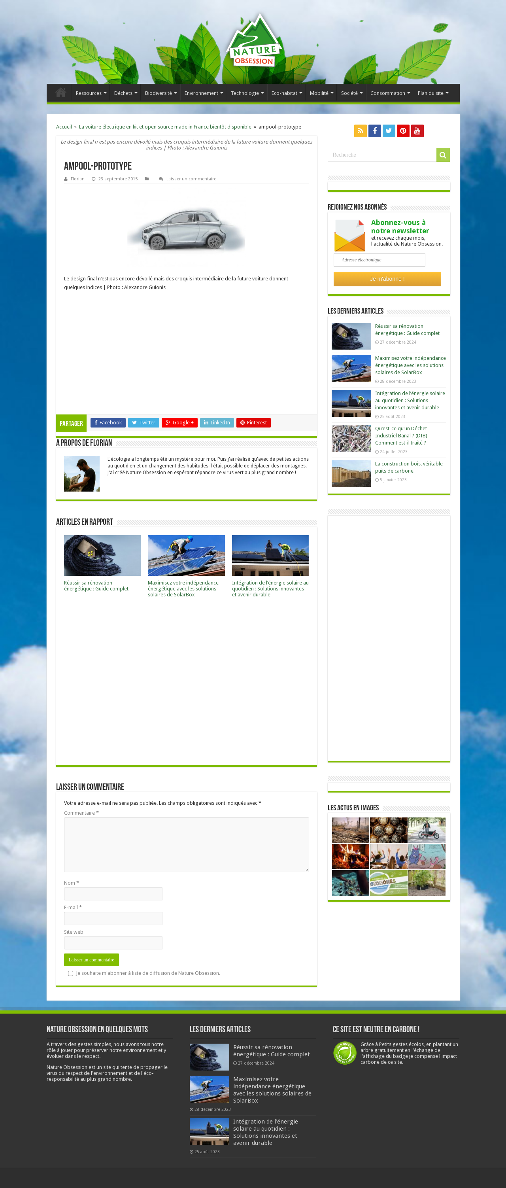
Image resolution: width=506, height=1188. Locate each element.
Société (349, 93)
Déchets (123, 93)
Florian (78, 179)
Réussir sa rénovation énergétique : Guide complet (96, 586)
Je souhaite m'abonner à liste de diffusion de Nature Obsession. (144, 973)
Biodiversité (158, 93)
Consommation (387, 93)
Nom (71, 883)
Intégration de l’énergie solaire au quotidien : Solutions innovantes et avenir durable (270, 589)
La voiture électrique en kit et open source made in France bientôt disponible (165, 127)
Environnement (201, 93)
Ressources (89, 93)
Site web (73, 932)
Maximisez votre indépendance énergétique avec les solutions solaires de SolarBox (183, 589)
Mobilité (319, 93)
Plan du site (431, 93)
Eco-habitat (284, 93)
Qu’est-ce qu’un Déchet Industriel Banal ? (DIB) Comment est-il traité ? (401, 436)
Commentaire (81, 813)
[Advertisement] (186, 355)
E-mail (73, 907)
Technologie (245, 93)
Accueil (61, 92)
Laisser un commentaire (191, 179)
